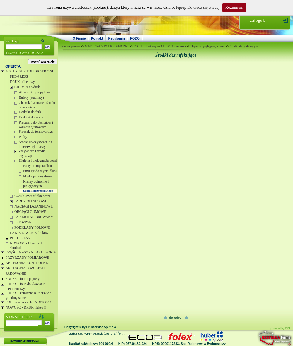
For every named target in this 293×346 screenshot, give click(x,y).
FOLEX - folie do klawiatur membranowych (25, 286)
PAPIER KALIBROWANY (33, 217)
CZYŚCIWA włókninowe (32, 196)
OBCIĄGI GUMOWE (30, 212)
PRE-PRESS (19, 76)
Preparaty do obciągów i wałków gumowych (36, 124)
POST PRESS (20, 238)
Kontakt (97, 38)
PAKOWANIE (16, 273)
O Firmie (79, 38)
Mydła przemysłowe (37, 176)
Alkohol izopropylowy (35, 92)
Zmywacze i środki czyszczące (32, 153)
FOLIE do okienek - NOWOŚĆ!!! (30, 302)
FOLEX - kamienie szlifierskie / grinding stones (28, 295)
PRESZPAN (23, 222)
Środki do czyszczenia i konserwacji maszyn (35, 144)
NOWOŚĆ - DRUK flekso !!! (26, 307)
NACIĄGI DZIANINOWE (33, 206)
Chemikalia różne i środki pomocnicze (37, 105)
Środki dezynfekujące (38, 190)
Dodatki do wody (31, 117)
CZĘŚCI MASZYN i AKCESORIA (31, 252)
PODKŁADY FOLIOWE (32, 227)
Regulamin (116, 38)
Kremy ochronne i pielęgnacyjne (36, 183)
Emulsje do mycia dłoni (40, 171)
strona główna (71, 46)
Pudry (23, 137)
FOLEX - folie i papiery (23, 279)
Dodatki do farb (30, 112)
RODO (135, 38)
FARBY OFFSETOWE (30, 201)
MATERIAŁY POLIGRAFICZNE (30, 71)
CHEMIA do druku (28, 87)
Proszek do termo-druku (36, 131)
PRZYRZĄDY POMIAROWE (27, 258)
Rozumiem (234, 7)
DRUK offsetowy (22, 82)
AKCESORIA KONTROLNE (27, 263)
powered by (280, 328)
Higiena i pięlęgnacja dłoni (38, 160)
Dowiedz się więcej (203, 7)
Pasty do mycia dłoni (38, 166)
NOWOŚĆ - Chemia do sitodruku (26, 245)
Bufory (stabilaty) (31, 97)
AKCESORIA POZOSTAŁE (26, 268)
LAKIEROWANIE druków (29, 233)
